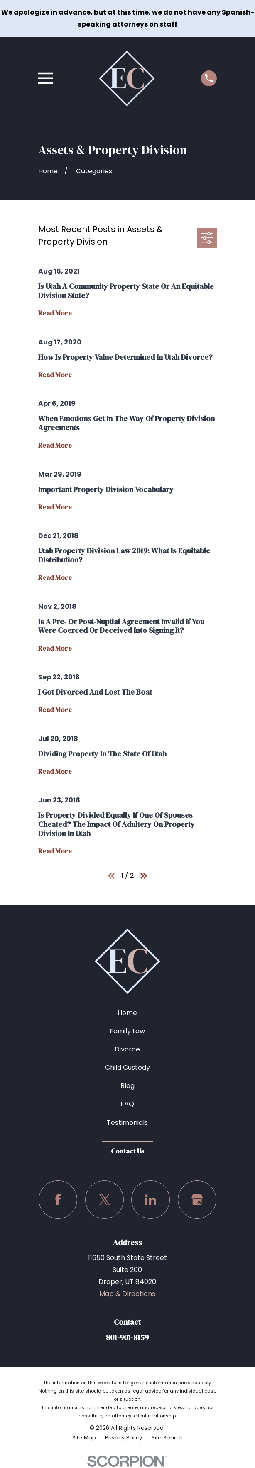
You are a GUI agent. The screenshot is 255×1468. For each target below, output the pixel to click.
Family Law (127, 1031)
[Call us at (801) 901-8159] (209, 78)
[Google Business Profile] (197, 1199)
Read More (55, 313)
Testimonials (127, 1122)
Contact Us (127, 1151)
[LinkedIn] (150, 1199)
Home (127, 1012)
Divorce (127, 1049)
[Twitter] (104, 1199)
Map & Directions (127, 1293)
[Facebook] (58, 1199)
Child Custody (127, 1067)
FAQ (127, 1104)
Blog (127, 1085)
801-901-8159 (127, 1337)
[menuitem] (83, 1437)
